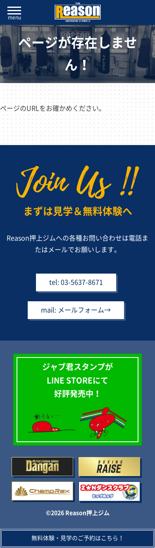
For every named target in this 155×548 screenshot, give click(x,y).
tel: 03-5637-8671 (76, 282)
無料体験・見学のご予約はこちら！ (77, 538)
